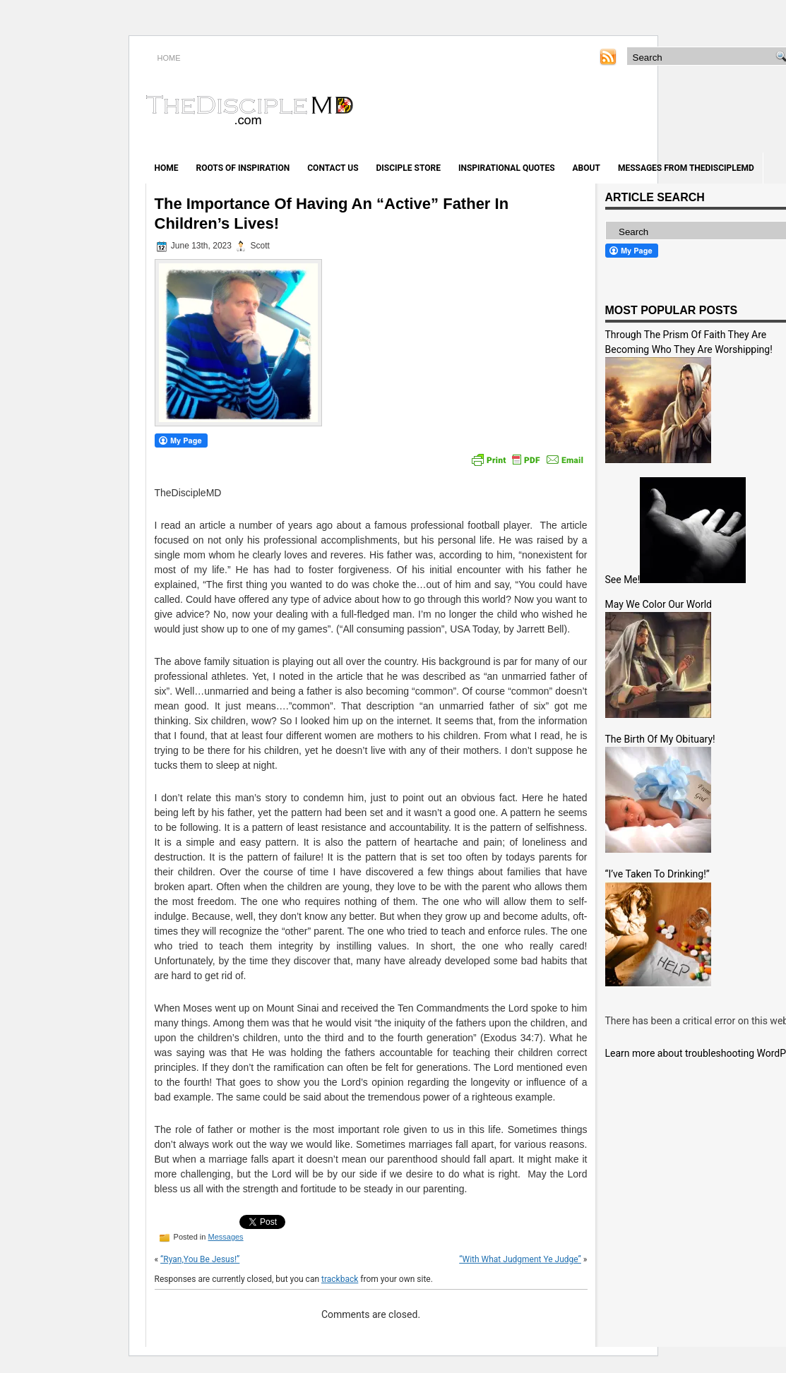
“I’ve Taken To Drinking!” (657, 874)
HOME (169, 58)
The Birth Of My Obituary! (660, 739)
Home (167, 168)
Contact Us (332, 168)
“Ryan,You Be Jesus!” (199, 1259)
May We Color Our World (658, 604)
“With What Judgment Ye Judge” (520, 1259)
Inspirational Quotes (506, 168)
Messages (225, 1237)
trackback (339, 1279)
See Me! (623, 579)
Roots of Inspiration (243, 168)
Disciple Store (408, 168)
